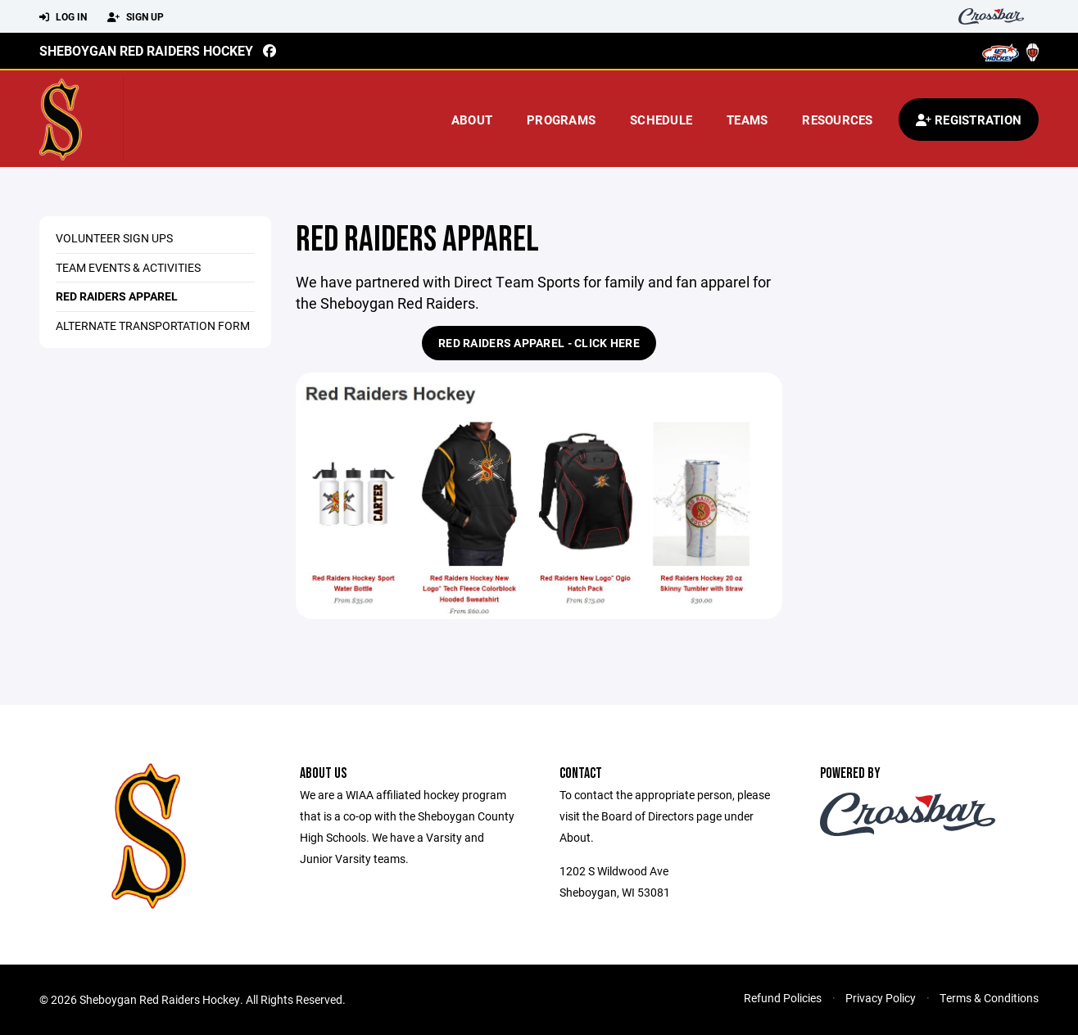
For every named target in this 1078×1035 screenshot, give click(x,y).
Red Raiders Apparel (117, 296)
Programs (561, 119)
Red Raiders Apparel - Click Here (539, 342)
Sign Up (135, 17)
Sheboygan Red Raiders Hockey (146, 50)
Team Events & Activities (128, 267)
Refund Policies (783, 998)
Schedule (661, 119)
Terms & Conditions (989, 998)
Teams (747, 119)
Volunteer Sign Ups (114, 238)
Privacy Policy (880, 998)
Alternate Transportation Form (153, 325)
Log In (63, 17)
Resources (837, 119)
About (471, 119)
